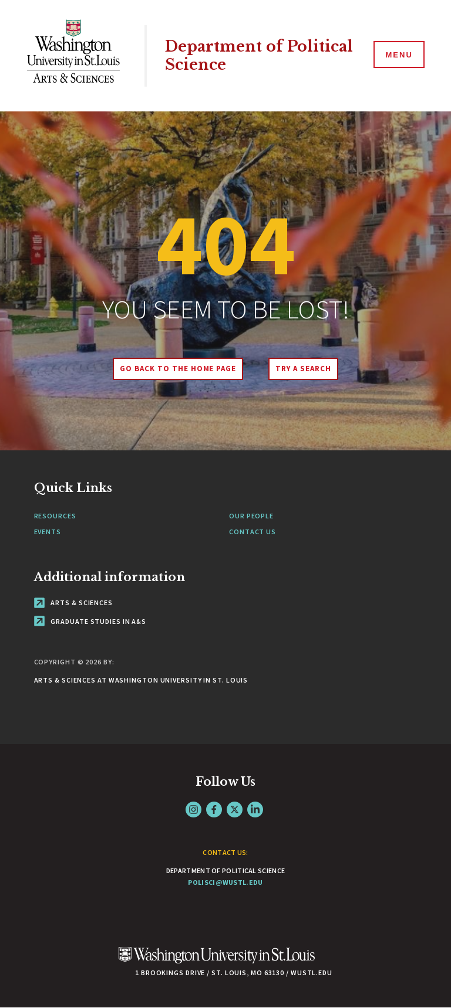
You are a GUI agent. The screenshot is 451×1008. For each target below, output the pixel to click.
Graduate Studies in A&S (90, 621)
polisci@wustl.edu (225, 882)
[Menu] (398, 55)
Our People (251, 515)
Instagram (193, 809)
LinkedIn (255, 809)
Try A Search (303, 369)
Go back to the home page (178, 369)
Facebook (214, 809)
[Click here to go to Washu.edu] (217, 961)
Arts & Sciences (73, 602)
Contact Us (252, 531)
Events (47, 531)
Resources (55, 515)
